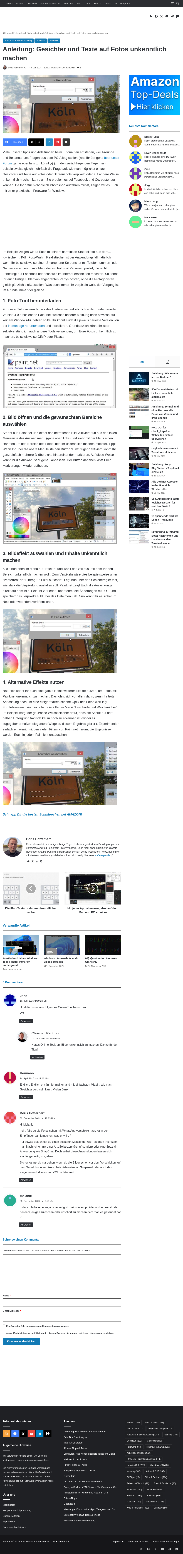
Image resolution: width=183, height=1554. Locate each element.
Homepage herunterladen (26, 326)
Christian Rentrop (45, 1033)
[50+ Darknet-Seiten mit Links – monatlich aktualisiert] (139, 396)
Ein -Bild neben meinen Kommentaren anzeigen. (37, 1326)
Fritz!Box (32, 3)
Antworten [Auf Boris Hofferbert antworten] (26, 1180)
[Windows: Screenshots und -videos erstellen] (62, 945)
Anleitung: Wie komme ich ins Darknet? (85, 1432)
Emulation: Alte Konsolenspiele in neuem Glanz (89, 1454)
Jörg (147, 185)
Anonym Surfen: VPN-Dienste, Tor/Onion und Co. (90, 1487)
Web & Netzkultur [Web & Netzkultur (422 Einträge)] (138, 1508)
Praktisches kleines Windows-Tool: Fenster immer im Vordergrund (20, 962)
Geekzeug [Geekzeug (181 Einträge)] (134, 1441)
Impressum (9, 1521)
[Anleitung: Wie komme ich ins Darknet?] (139, 380)
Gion (147, 169)
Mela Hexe (150, 217)
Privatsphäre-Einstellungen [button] (165, 1541)
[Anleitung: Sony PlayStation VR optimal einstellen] (139, 471)
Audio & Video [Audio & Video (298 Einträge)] (154, 1422)
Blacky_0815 (151, 137)
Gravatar (15, 1326)
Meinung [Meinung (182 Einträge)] (133, 1471)
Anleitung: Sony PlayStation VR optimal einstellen (165, 470)
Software (40, 40)
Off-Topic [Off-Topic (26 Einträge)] (133, 1477)
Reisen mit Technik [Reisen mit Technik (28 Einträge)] (138, 1483)
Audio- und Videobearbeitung (79, 1520)
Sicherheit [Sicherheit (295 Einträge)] (134, 1489)
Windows (68, 3)
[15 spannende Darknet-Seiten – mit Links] (139, 522)
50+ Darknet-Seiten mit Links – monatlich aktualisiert (165, 395)
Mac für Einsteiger (73, 1443)
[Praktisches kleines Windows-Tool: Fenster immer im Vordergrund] (21, 945)
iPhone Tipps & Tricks (75, 1448)
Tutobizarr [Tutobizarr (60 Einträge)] (134, 1502)
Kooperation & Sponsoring (17, 1510)
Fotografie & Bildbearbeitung (28, 33)
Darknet (8, 3)
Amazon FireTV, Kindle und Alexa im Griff (86, 1493)
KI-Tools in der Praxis (75, 1459)
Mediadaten (9, 1505)
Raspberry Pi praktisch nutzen (80, 1470)
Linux (87, 3)
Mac (79, 3)
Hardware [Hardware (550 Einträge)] (134, 1447)
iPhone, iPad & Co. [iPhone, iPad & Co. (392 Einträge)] (158, 1447)
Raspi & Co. (126, 3)
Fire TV (97, 3)
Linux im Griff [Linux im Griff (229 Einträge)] (136, 1465)
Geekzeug (69, 1504)
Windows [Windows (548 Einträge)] (161, 1508)
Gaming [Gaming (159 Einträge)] (170, 1435)
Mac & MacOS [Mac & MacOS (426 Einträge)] (159, 1465)
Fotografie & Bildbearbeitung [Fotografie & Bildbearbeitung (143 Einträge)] (143, 1435)
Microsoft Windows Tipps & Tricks (82, 1515)
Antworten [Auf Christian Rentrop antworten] (37, 1057)
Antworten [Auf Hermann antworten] (26, 1097)
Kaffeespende (102, 855)
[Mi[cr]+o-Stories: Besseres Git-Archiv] (103, 945)
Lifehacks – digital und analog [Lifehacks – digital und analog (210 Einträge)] (143, 1459)
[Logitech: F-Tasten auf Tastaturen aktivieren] (139, 455)
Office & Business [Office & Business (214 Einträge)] (156, 1477)
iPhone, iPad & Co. (50, 3)
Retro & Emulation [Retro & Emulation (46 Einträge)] (165, 1483)
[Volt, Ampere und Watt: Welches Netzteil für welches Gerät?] (139, 505)
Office (108, 3)
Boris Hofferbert (17, 67)
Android (20, 3)
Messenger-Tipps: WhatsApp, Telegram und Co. (89, 1509)
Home (7, 33)
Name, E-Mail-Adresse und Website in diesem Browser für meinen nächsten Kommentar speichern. (60, 1333)
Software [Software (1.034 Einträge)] (134, 1496)
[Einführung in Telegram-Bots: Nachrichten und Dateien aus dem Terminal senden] (139, 538)
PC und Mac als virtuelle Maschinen (83, 1482)
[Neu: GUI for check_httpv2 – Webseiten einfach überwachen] (139, 434)
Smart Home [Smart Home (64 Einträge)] (155, 1489)
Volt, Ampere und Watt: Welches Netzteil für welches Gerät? (165, 504)
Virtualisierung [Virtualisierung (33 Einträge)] (155, 1502)
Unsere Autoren (11, 1516)
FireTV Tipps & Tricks (75, 1465)
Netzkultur (69, 1476)
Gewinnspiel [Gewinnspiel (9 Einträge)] (154, 1441)
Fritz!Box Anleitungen (75, 1437)
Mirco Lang (151, 201)
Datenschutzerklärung (14, 1527)
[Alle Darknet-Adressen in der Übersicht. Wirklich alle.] (139, 488)
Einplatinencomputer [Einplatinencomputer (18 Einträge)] (160, 1429)
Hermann (27, 1073)
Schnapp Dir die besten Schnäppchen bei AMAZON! (42, 815)
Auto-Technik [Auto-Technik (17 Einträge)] (135, 1429)
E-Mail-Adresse (12, 1311)
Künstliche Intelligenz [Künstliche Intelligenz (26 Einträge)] (139, 1453)
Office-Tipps (70, 1498)
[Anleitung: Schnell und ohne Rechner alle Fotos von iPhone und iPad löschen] (139, 413)
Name (7, 1295)
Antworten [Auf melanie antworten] (26, 1225)
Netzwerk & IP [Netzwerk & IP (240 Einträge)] (155, 1471)
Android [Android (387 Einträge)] (133, 1422)
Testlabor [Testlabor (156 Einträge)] (154, 1496)
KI (116, 3)
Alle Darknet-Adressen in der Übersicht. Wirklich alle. (165, 487)
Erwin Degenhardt (155, 153)
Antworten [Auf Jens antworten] (26, 1021)
